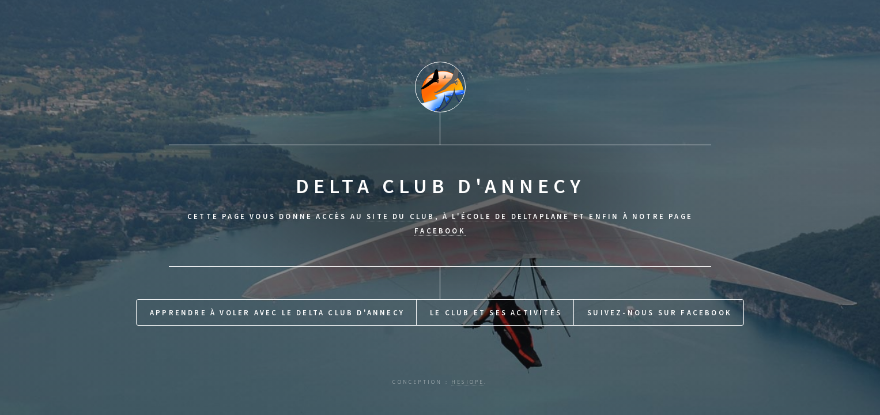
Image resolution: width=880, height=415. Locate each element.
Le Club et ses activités (496, 312)
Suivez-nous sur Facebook (659, 312)
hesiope (467, 382)
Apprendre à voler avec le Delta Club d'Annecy (277, 312)
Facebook (440, 230)
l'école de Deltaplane (510, 216)
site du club (401, 216)
